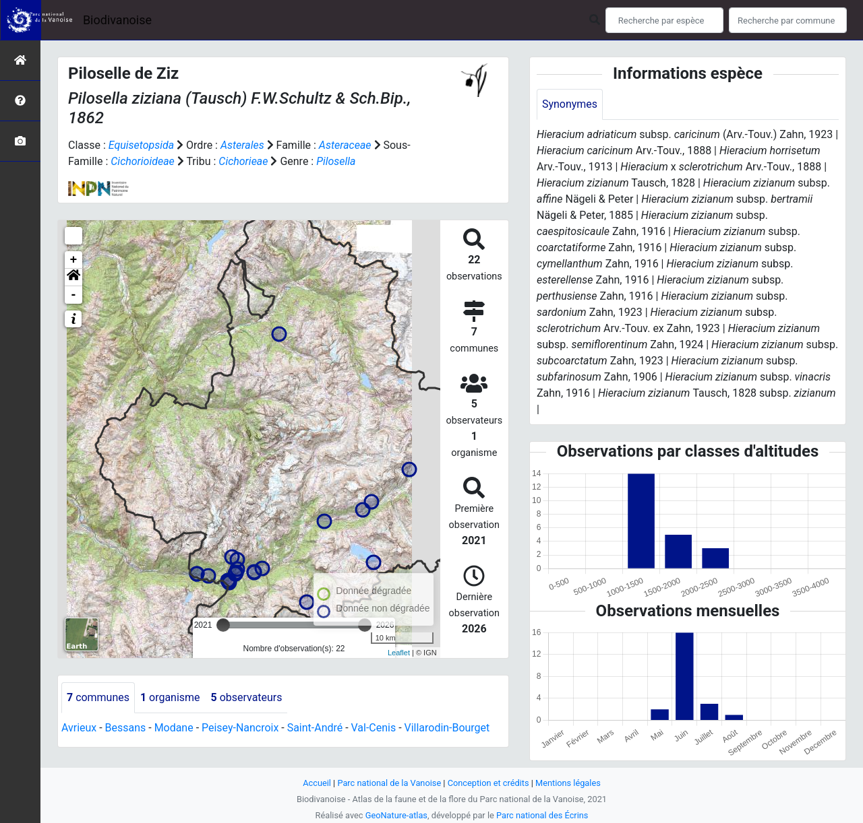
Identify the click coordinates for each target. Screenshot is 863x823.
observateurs (246, 697)
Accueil (317, 783)
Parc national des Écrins (542, 815)
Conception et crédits (488, 783)
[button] (73, 277)
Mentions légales (568, 783)
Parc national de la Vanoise (389, 783)
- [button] (74, 295)
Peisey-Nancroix (240, 727)
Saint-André (315, 727)
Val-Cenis (373, 727)
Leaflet (399, 653)
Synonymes (569, 104)
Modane (174, 727)
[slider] (223, 625)
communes (98, 697)
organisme (170, 697)
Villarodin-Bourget (447, 727)
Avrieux (78, 727)
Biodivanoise (117, 20)
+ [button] (74, 260)
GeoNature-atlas (396, 815)
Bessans (125, 727)
